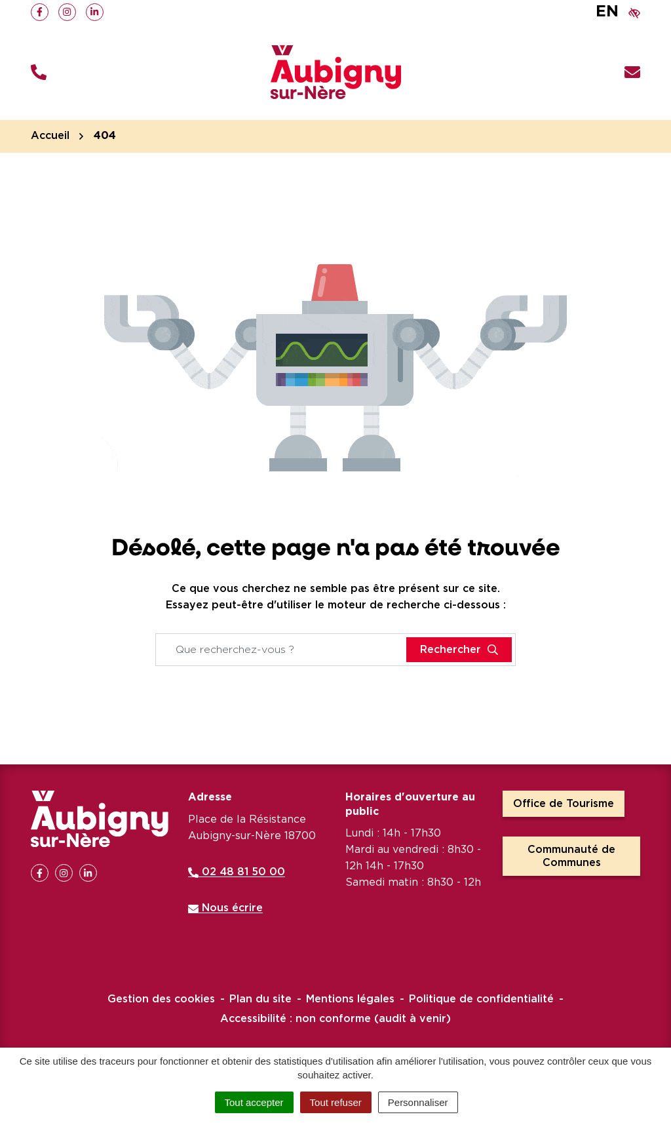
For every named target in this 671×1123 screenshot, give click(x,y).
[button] (39, 72)
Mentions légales (350, 999)
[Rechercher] (459, 649)
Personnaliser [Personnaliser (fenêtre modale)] (418, 1102)
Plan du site (260, 999)
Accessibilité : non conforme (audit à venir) (335, 1019)
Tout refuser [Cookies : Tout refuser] (336, 1102)
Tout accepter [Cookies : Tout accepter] (254, 1102)
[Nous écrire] (632, 72)
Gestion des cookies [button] (161, 999)
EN (607, 12)
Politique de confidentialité (481, 999)
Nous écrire (225, 908)
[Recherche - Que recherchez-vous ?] (281, 649)
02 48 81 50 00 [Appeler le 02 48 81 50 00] (236, 872)
